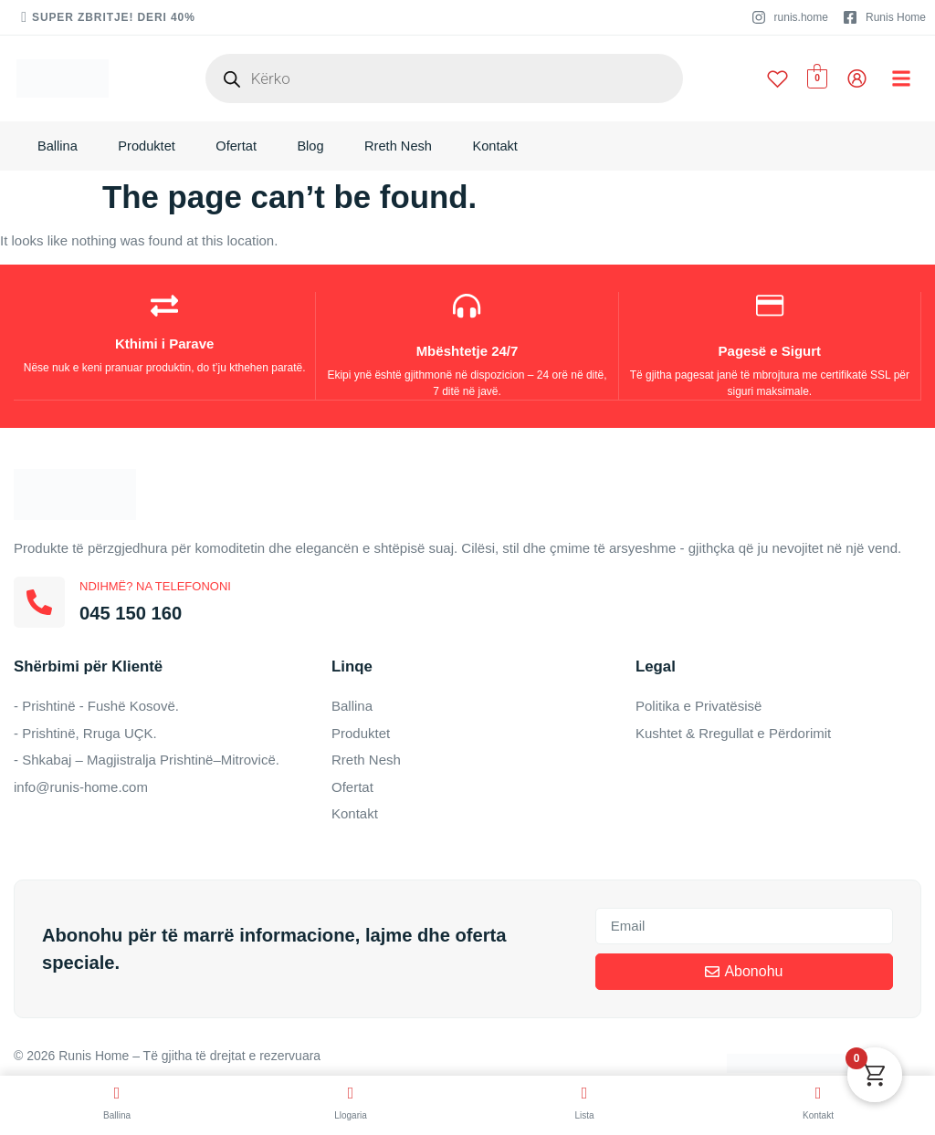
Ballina (58, 149)
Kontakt (509, 149)
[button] (902, 79)
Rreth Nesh (409, 149)
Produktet (150, 149)
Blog (318, 149)
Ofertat (242, 149)
